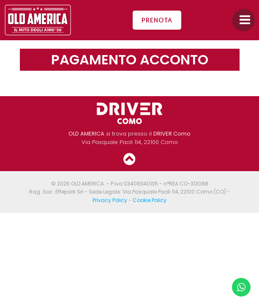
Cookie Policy (149, 200)
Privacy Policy (110, 200)
